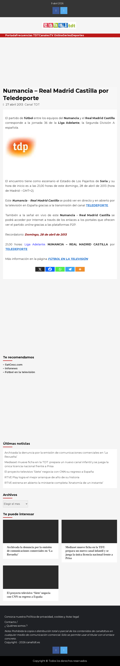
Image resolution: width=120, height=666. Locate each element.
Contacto (10, 622)
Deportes (77, 35)
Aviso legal (72, 616)
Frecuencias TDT (27, 35)
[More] (80, 269)
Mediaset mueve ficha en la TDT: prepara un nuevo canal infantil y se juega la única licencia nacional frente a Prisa (57, 464)
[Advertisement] (60, 61)
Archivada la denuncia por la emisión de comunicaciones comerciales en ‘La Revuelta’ (56, 454)
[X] (40, 269)
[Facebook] (50, 269)
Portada (10, 35)
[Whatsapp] (60, 269)
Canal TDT (32, 104)
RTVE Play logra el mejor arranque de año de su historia (42, 477)
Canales (44, 35)
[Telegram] (70, 269)
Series (67, 35)
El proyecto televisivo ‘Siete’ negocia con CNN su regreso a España (49, 471)
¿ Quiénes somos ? (16, 625)
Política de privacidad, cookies (44, 616)
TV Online (56, 35)
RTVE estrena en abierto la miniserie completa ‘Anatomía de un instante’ (54, 482)
